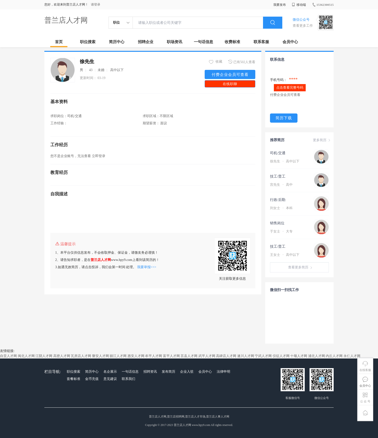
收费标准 (232, 42)
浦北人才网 (316, 356)
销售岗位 (277, 223)
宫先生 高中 (281, 184)
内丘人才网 (334, 356)
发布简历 (168, 371)
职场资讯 (174, 42)
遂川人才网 (245, 356)
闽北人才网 (26, 356)
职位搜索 (87, 42)
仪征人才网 (281, 356)
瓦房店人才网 (81, 356)
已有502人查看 (241, 62)
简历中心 (116, 42)
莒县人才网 (189, 356)
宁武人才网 (263, 356)
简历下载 (284, 118)
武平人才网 (206, 356)
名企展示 (110, 371)
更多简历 (322, 140)
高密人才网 (61, 356)
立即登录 (98, 156)
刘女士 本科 (281, 208)
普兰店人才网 (66, 20)
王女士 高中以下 (284, 255)
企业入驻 (187, 371)
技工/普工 (277, 176)
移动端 (299, 5)
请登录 (95, 4)
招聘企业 (145, 42)
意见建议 (110, 379)
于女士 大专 (281, 231)
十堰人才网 (298, 356)
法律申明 (223, 371)
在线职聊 (230, 84)
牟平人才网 (153, 356)
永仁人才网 (352, 356)
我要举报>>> (146, 267)
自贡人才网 (8, 356)
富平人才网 (171, 356)
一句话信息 (203, 42)
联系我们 (128, 379)
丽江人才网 (118, 356)
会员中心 (290, 42)
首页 (59, 42)
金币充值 (92, 379)
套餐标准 (73, 379)
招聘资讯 (150, 371)
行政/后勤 (277, 200)
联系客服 (261, 42)
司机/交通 (277, 153)
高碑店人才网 (226, 356)
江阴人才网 (43, 356)
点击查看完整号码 (289, 87)
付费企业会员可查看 (230, 75)
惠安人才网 (136, 356)
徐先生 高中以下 (284, 161)
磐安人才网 (100, 356)
